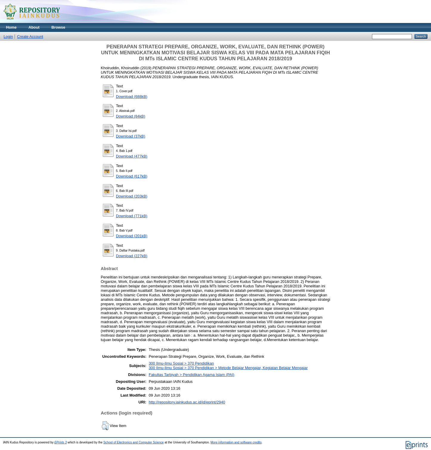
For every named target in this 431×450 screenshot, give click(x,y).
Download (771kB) (131, 216)
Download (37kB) (130, 136)
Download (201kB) (131, 236)
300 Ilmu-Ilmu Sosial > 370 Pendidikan (181, 363)
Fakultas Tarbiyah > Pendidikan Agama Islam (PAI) (191, 374)
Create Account (30, 36)
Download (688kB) (131, 96)
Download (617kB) (131, 176)
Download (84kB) (130, 116)
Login (8, 36)
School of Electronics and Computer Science (133, 442)
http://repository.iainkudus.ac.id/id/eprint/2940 (187, 402)
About (34, 27)
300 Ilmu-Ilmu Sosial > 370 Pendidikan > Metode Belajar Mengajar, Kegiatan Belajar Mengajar (228, 368)
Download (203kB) (131, 196)
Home (11, 27)
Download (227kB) (131, 256)
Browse (58, 27)
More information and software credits (235, 442)
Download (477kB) (131, 156)
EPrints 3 (60, 442)
